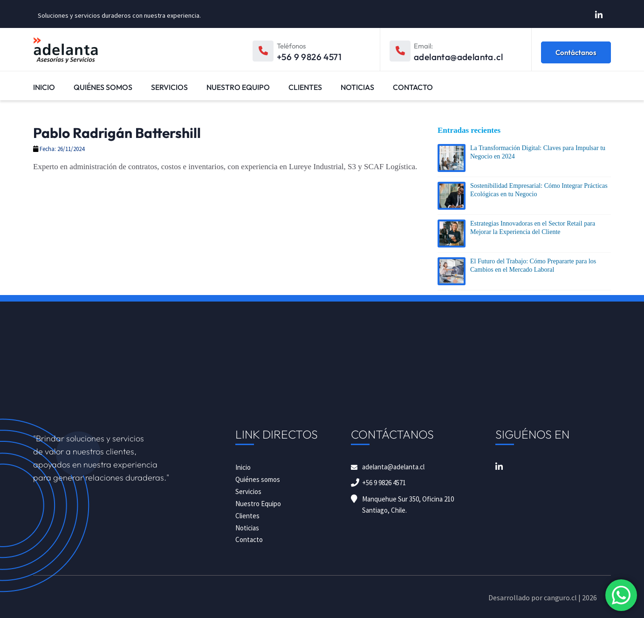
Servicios (169, 87)
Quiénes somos (103, 87)
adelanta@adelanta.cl (393, 466)
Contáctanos (575, 52)
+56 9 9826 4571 (384, 482)
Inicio (44, 87)
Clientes (305, 87)
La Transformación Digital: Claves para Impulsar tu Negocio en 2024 (537, 152)
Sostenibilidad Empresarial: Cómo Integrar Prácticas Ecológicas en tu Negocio (539, 190)
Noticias (357, 87)
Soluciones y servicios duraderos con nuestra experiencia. (119, 15)
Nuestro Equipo (238, 87)
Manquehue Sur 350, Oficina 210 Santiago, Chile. (408, 504)
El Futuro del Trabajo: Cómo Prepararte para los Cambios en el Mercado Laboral (533, 265)
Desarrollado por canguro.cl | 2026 (542, 597)
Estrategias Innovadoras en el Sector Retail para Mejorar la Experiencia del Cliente (532, 227)
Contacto (413, 87)
